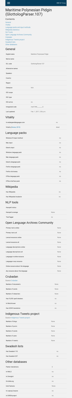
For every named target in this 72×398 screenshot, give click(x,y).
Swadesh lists (10, 42)
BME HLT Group (61, 3)
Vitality (7, 25)
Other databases (11, 44)
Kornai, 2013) (16, 127)
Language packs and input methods (17, 27)
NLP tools (9, 32)
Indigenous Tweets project (15, 40)
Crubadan (8, 37)
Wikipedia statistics (12, 30)
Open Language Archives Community (18, 35)
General (8, 22)
